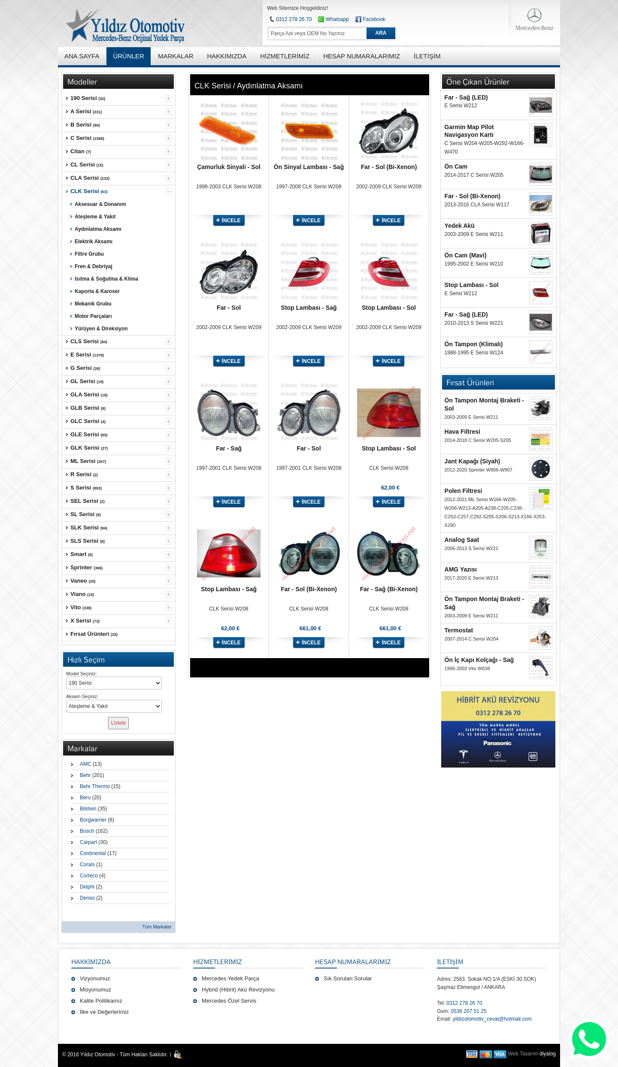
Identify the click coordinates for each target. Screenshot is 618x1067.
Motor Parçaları (93, 316)
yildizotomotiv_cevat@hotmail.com (492, 1019)
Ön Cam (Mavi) (466, 255)
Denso (87, 898)
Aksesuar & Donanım (100, 204)
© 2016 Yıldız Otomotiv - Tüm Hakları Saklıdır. (115, 1055)
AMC (85, 764)
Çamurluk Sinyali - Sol (229, 166)
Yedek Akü (460, 225)
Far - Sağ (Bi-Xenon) (389, 589)
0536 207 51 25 (468, 1011)
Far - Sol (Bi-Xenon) (389, 166)
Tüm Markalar (156, 926)
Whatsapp (333, 19)
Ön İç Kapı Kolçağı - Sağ (479, 659)
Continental (93, 853)
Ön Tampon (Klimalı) (474, 344)
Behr (85, 775)
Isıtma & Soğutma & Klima (106, 279)
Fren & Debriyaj (93, 266)
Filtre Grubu (89, 254)
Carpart (88, 842)
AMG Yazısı (461, 569)
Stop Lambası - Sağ (309, 307)
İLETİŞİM (450, 961)
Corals (87, 864)
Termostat (459, 630)
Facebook (374, 19)
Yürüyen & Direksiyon (101, 329)
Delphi (87, 887)
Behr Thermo (95, 786)
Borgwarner (93, 820)
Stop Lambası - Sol (389, 307)
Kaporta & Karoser (97, 291)
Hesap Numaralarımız (353, 961)
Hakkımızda (91, 961)
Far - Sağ (229, 448)
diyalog (547, 1054)
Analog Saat (462, 539)
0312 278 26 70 (294, 19)
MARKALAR (176, 56)
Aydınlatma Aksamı (98, 229)
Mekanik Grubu (93, 304)
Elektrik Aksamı (93, 242)
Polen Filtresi (463, 490)
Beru (85, 798)
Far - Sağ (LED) (466, 97)
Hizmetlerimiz (217, 961)
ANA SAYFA (81, 56)
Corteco (89, 876)
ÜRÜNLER (128, 56)
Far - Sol (229, 307)
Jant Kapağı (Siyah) (472, 461)
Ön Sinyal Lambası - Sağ (309, 166)
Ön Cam (456, 166)
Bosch (87, 831)
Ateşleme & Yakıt (95, 217)
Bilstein (88, 809)
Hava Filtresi (462, 431)
